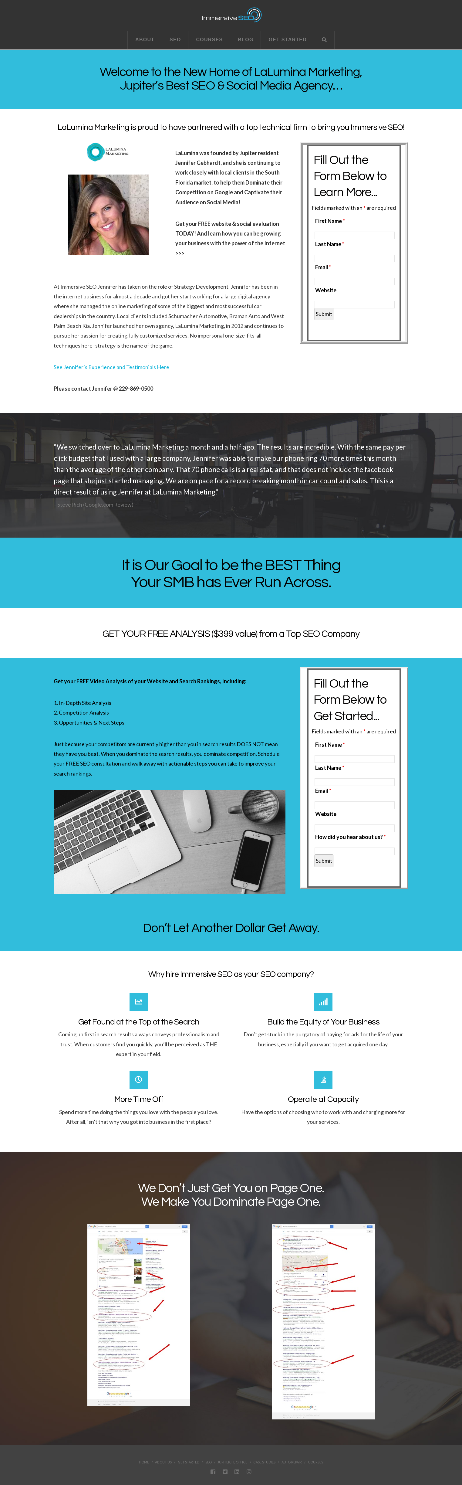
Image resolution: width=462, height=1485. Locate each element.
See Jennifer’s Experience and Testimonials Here (111, 367)
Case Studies (264, 1462)
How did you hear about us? (350, 837)
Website (325, 290)
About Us (163, 1462)
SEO (208, 1462)
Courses (315, 1462)
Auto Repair (292, 1462)
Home (144, 1462)
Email (323, 267)
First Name (330, 221)
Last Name (329, 244)
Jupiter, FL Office (232, 1462)
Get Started (188, 1462)
